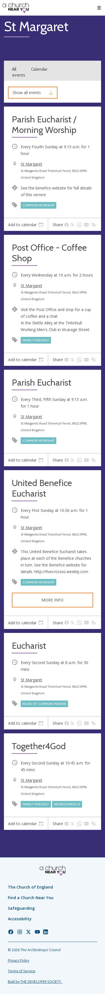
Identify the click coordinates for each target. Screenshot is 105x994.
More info (52, 600)
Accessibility (20, 918)
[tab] (26, 224)
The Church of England (30, 887)
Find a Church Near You (30, 897)
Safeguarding (21, 908)
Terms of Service (21, 971)
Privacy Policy (18, 960)
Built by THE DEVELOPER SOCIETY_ (35, 981)
